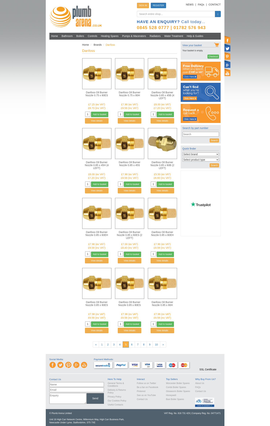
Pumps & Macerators (134, 36)
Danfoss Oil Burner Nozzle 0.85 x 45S (129, 164)
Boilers (80, 36)
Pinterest (141, 391)
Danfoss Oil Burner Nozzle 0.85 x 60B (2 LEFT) (162, 165)
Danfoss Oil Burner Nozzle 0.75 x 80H (129, 94)
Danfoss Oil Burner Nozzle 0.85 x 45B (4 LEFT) (162, 95)
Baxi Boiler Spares (175, 399)
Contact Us (142, 399)
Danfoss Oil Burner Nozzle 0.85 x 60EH (97, 233)
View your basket (192, 45)
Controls (92, 36)
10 (156, 344)
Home (54, 36)
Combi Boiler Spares (176, 387)
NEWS (190, 4)
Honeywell (171, 395)
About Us (199, 383)
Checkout (213, 56)
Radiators (155, 36)
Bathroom (67, 36)
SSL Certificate (207, 369)
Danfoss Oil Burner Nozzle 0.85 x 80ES (97, 303)
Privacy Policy (114, 396)
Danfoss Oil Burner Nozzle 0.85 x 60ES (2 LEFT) (129, 235)
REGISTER (158, 5)
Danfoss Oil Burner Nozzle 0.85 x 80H (162, 303)
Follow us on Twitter (146, 383)
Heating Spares (110, 36)
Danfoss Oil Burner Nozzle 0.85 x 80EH (162, 233)
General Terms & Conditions (116, 384)
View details (97, 121)
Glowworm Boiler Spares (178, 391)
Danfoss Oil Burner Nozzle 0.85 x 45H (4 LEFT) (97, 165)
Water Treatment (173, 36)
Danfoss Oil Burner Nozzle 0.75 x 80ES (97, 94)
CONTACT (215, 4)
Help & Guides (195, 36)
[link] (208, 363)
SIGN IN (143, 5)
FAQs (201, 4)
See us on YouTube (146, 395)
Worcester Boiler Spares (178, 383)
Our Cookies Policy (117, 400)
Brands (98, 44)
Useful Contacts (115, 404)
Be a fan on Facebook (147, 387)
